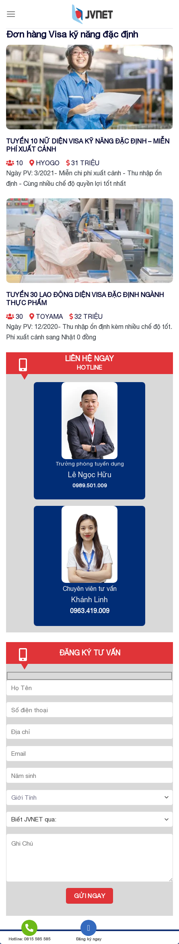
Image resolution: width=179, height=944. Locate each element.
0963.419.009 (89, 610)
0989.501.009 (89, 485)
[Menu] (11, 14)
